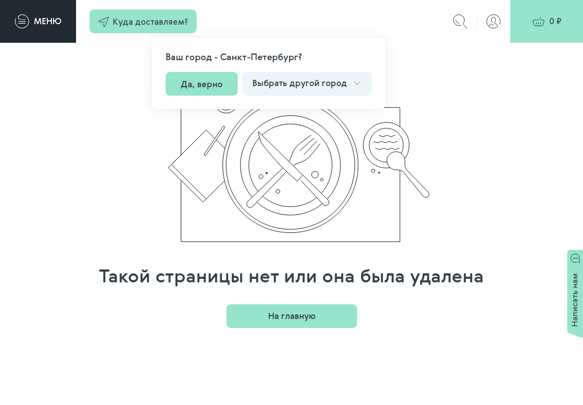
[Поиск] (460, 21)
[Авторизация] (493, 21)
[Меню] (38, 21)
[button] (143, 21)
